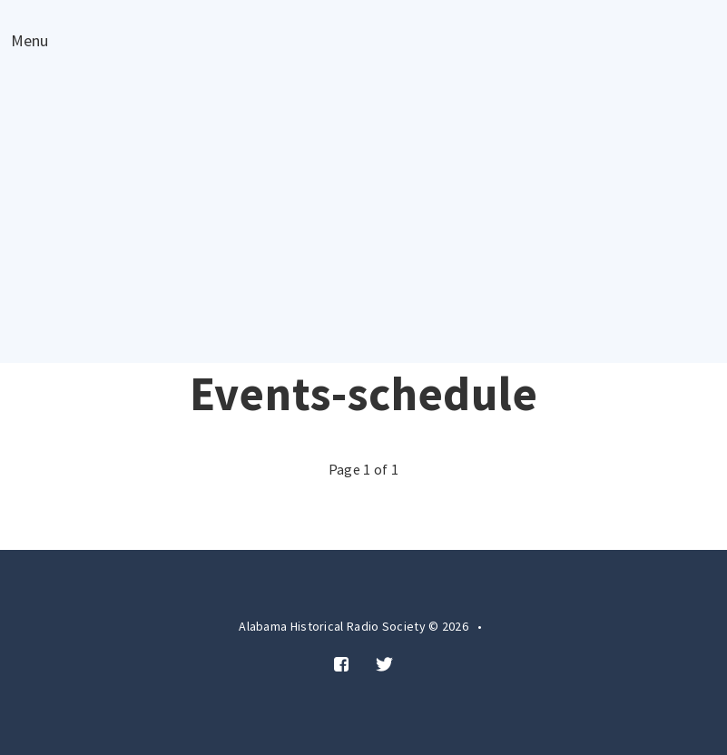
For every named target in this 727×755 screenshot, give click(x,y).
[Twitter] (384, 665)
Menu (29, 41)
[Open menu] (29, 41)
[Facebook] (341, 665)
